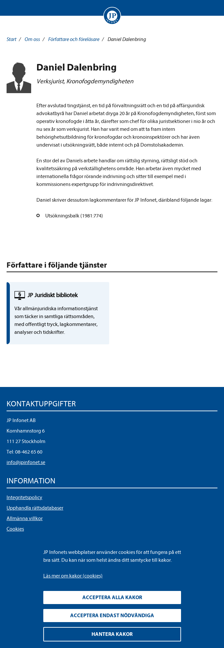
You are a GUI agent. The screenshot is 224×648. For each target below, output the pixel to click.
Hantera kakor (112, 634)
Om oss (32, 39)
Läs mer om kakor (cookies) (73, 576)
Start (11, 39)
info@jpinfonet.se (26, 462)
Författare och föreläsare (73, 39)
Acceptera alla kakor (112, 597)
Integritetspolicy (24, 497)
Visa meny (13, 8)
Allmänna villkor (25, 518)
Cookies (15, 529)
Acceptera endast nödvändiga (112, 615)
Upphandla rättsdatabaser (35, 508)
